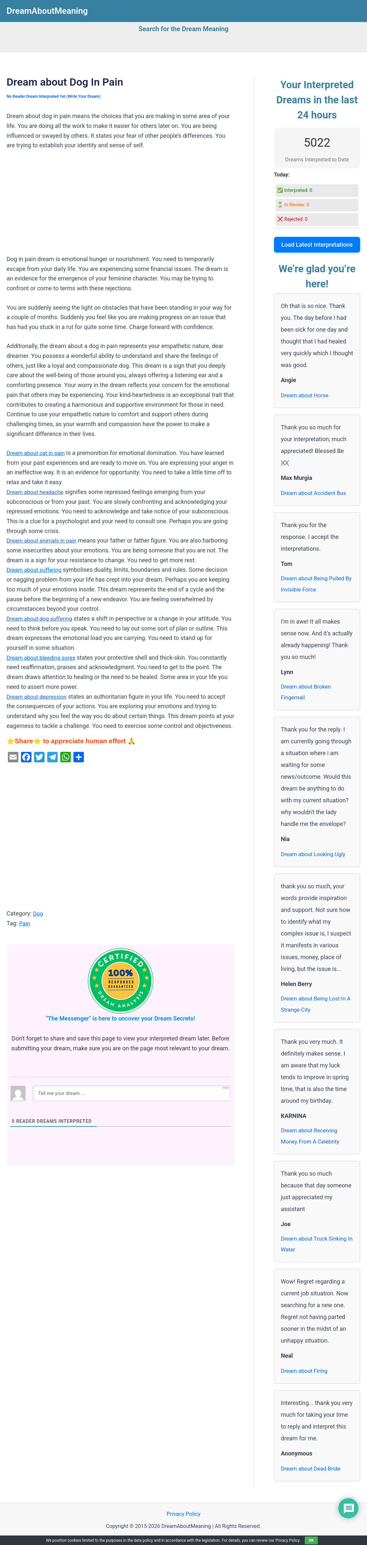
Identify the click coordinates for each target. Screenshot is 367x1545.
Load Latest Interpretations (317, 244)
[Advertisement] (120, 206)
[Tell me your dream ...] (131, 1093)
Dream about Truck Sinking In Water (316, 1250)
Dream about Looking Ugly (315, 857)
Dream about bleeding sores (43, 657)
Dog (38, 913)
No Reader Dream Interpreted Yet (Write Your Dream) (57, 96)
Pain (24, 923)
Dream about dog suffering (42, 618)
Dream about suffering (36, 569)
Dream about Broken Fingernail (308, 694)
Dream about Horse (306, 395)
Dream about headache (37, 491)
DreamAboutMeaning (47, 11)
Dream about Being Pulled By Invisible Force (315, 584)
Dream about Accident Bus (316, 492)
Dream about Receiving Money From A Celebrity (312, 1141)
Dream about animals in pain (44, 540)
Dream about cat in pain (38, 452)
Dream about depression (39, 696)
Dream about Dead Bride (313, 1475)
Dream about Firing (306, 1377)
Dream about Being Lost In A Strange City (315, 1008)
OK (311, 1540)
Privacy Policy (183, 1521)
